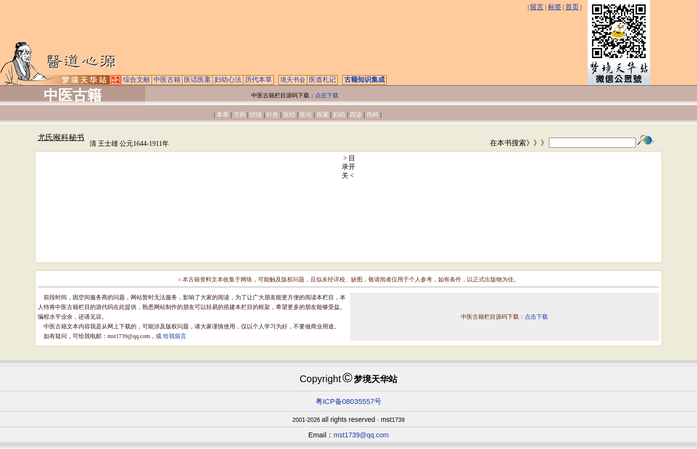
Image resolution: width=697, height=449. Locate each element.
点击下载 (326, 95)
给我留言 (174, 336)
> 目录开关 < (349, 167)
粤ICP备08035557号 (349, 401)
